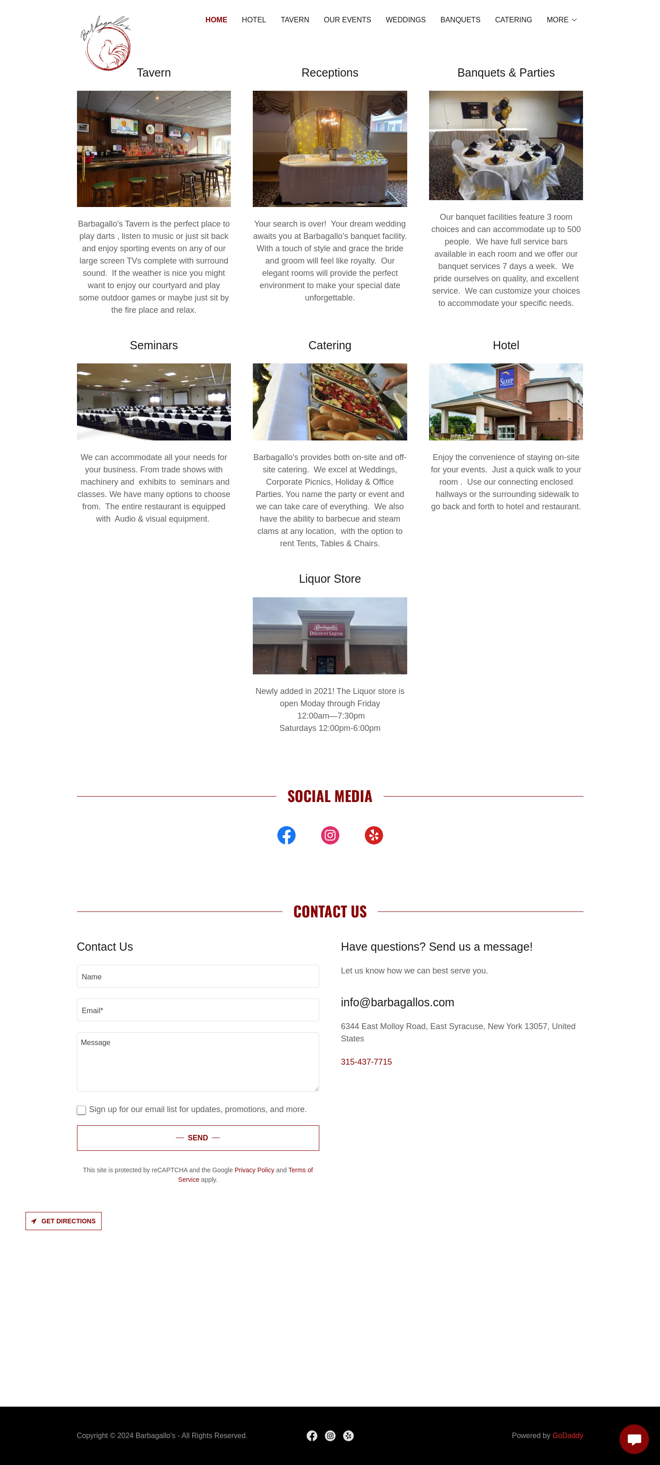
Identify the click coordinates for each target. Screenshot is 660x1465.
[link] (106, 18)
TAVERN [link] (295, 20)
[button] (562, 20)
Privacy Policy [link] (254, 1170)
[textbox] (198, 976)
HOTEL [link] (254, 20)
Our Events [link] (347, 20)
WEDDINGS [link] (406, 20)
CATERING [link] (513, 20)
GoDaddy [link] (568, 1435)
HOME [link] (216, 20)
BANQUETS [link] (460, 20)
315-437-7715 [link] (366, 1061)
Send (198, 1138)
